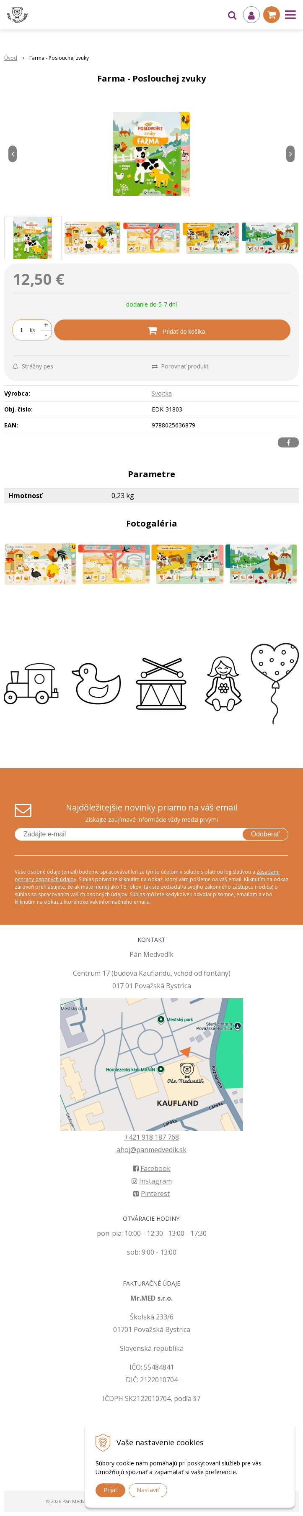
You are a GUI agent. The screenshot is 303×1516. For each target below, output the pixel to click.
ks (32, 330)
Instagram (152, 1181)
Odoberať (265, 834)
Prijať (110, 1490)
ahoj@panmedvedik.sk (151, 1149)
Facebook (152, 1168)
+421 (133, 1137)
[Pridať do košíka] (172, 330)
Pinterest (151, 1193)
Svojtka (162, 393)
